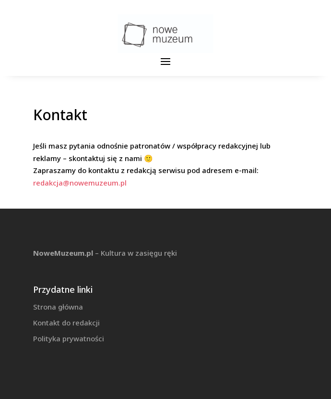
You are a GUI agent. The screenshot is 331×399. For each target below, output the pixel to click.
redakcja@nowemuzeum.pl (80, 182)
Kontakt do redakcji (66, 322)
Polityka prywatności (68, 338)
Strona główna (58, 307)
